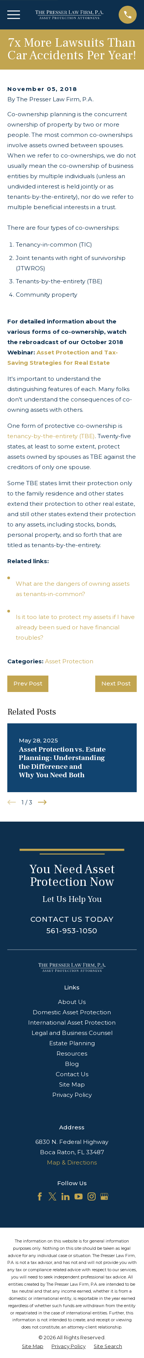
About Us (72, 1002)
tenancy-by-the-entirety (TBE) (51, 436)
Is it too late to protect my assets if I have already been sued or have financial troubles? (75, 627)
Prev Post (27, 683)
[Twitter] (52, 1196)
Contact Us (72, 1074)
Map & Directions (72, 1162)
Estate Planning (72, 1043)
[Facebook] (40, 1196)
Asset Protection (69, 661)
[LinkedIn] (65, 1196)
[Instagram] (92, 1196)
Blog (72, 1063)
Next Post (116, 683)
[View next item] (42, 802)
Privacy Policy (72, 1094)
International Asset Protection (72, 1022)
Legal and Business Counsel (72, 1032)
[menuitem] (32, 1346)
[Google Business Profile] (104, 1196)
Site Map (72, 1084)
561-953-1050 (71, 930)
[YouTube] (78, 1196)
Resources (71, 1053)
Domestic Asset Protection (72, 1012)
